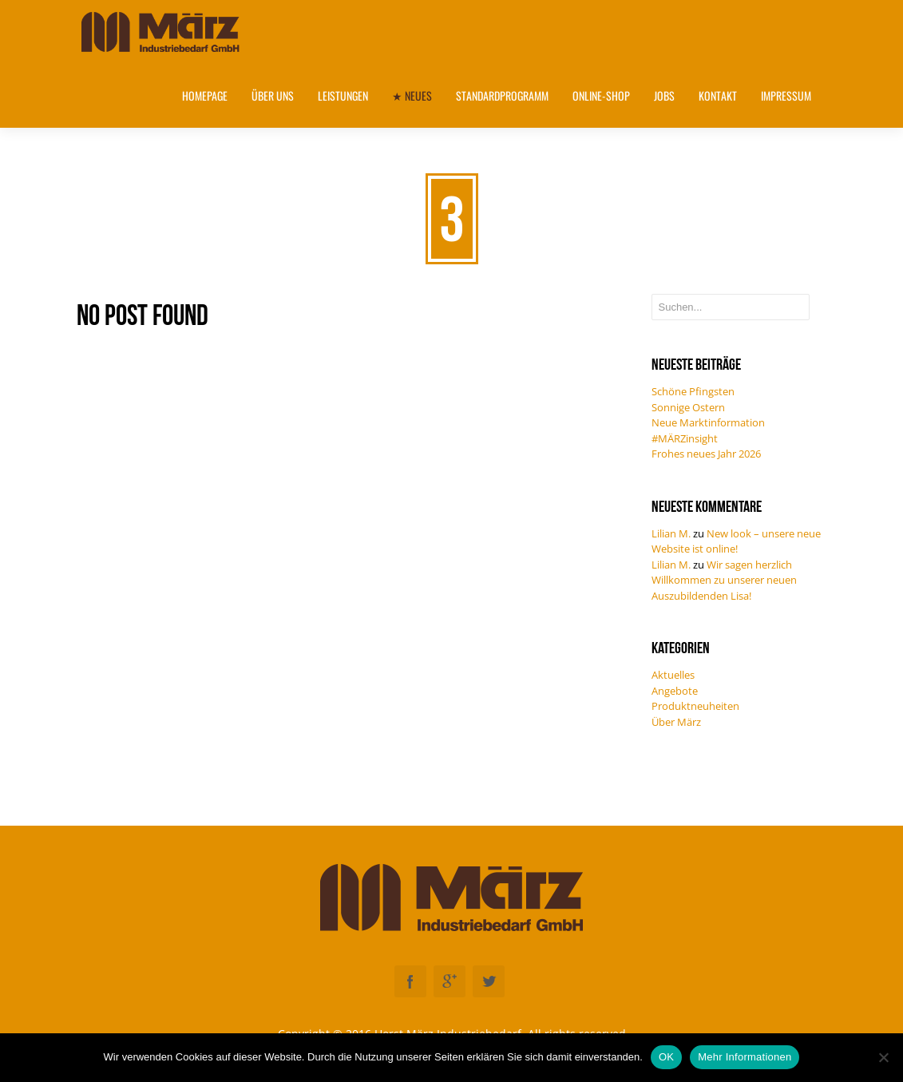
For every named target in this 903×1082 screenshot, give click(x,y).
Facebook (410, 981)
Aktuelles (673, 675)
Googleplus (449, 981)
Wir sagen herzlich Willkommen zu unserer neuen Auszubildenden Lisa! (724, 580)
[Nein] (883, 1057)
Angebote (675, 691)
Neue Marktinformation (708, 422)
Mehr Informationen (744, 1057)
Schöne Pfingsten (693, 391)
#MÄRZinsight (685, 438)
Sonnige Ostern (688, 407)
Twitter (489, 981)
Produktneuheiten (695, 706)
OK (666, 1057)
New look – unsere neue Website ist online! (736, 541)
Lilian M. (671, 533)
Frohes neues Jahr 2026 (706, 453)
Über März (676, 722)
